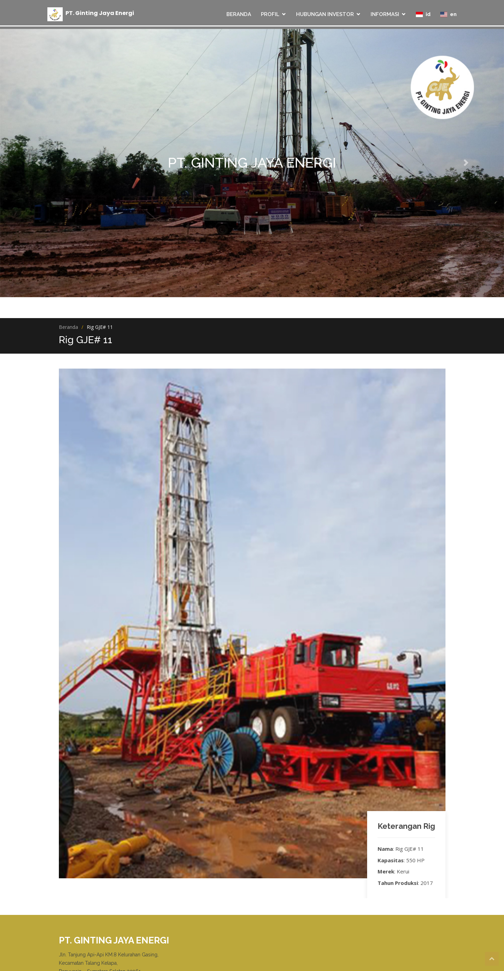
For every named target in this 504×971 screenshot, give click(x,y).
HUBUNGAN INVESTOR (325, 14)
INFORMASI (385, 14)
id (423, 14)
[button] (38, 163)
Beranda (68, 327)
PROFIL (270, 14)
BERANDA (238, 14)
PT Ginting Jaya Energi (99, 12)
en (448, 14)
